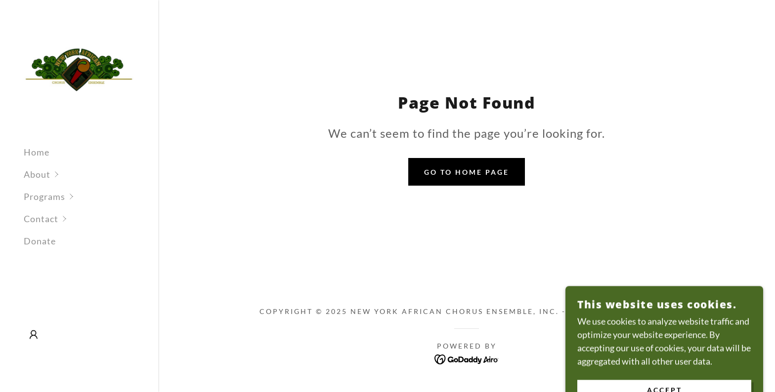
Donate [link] (40, 240)
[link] (79, 68)
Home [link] (36, 152)
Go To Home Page (466, 172)
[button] (91, 174)
